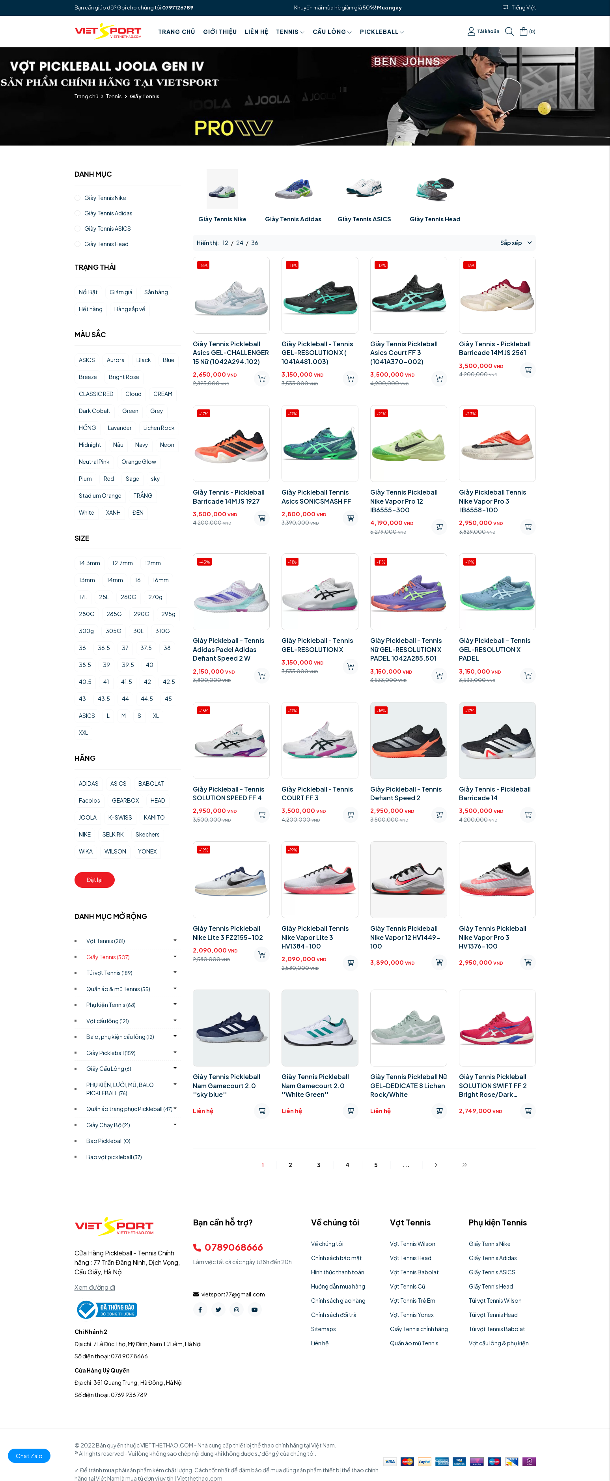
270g (155, 596)
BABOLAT (151, 783)
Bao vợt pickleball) (114, 1156)
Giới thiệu (220, 31)
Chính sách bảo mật (336, 1257)
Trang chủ (176, 31)
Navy (141, 444)
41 (106, 681)
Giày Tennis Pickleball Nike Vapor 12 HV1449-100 (405, 937)
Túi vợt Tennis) (109, 972)
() (527, 31)
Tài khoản (483, 31)
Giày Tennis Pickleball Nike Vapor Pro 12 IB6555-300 (404, 501)
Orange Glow (138, 461)
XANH (113, 512)
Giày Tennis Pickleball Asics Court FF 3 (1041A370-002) (404, 353)
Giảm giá (121, 291)
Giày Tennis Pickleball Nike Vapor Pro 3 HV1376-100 (492, 937)
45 (168, 698)
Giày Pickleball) (111, 1052)
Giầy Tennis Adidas (493, 1257)
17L (83, 596)
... (406, 1164)
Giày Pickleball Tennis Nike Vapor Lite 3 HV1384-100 (315, 937)
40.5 (85, 681)
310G (162, 630)
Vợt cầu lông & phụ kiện (499, 1343)
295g (168, 613)
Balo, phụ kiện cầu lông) (120, 1036)
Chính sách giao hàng (338, 1300)
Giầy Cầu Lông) (109, 1068)
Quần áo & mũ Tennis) (118, 988)
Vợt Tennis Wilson (412, 1243)
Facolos (89, 800)
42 (147, 681)
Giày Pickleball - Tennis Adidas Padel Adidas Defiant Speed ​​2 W (229, 649)
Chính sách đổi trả (333, 1314)
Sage (132, 478)
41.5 (126, 681)
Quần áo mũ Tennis (414, 1343)
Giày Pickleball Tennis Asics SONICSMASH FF (316, 496)
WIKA (86, 851)
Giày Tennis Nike (222, 218)
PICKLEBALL (382, 31)
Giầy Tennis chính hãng (419, 1328)
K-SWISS (120, 817)
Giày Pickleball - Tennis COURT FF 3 (317, 793)
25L (104, 596)
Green (130, 410)
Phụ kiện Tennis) (111, 1004)
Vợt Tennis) (105, 940)
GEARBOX (125, 800)
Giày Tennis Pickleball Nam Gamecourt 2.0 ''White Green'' (315, 1085)
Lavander (120, 427)
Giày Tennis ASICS (364, 218)
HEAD (158, 800)
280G (87, 613)
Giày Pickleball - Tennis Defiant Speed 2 (406, 793)
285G (114, 613)
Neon (167, 444)
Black (143, 359)
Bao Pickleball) (108, 1140)
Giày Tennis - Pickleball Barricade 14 (495, 793)
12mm (153, 562)
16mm (161, 579)
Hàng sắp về (130, 308)
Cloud (133, 393)
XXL (83, 732)
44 (125, 698)
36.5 (104, 647)
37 (125, 647)
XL (156, 715)
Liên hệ (256, 31)
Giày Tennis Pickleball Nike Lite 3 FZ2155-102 (228, 932)
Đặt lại (95, 879)
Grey (156, 410)
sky (155, 478)
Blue (168, 359)
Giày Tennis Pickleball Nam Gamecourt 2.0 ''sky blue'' (226, 1085)
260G (128, 596)
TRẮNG (143, 495)
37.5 (146, 647)
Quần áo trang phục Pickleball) (129, 1108)
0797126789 (177, 7)
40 (149, 664)
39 (106, 664)
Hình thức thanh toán (337, 1272)
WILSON (115, 851)
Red (109, 478)
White (86, 512)
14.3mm (89, 562)
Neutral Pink (94, 461)
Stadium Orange (100, 495)
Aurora (116, 359)
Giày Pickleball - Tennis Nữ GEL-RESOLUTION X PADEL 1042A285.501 (406, 649)
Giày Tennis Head (435, 218)
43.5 (104, 698)
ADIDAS (89, 783)
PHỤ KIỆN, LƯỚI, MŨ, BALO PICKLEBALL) (120, 1088)
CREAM (162, 393)
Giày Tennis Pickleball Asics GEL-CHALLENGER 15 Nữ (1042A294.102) (231, 353)
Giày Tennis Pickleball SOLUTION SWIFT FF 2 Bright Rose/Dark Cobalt (493, 1085)
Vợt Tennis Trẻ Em (412, 1300)
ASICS (87, 359)
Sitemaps (323, 1328)
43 (82, 698)
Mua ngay (389, 7)
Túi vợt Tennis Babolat (497, 1328)
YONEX (147, 851)
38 (167, 647)
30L (138, 630)
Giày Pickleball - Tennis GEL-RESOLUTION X (317, 644)
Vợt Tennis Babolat (414, 1272)
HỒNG (87, 427)
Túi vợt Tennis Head (493, 1314)
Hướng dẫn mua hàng (338, 1286)
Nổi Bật (88, 291)
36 (82, 647)
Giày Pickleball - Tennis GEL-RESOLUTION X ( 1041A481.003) (317, 353)
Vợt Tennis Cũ (407, 1286)
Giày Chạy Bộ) (108, 1124)
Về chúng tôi (327, 1243)
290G (141, 613)
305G (113, 630)
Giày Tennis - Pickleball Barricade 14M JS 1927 (229, 496)
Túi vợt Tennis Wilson (495, 1300)
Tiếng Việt (524, 7)
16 (138, 579)
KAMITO (154, 817)
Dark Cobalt (94, 410)
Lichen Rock (159, 427)
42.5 (169, 681)
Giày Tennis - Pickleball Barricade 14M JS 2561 (495, 348)
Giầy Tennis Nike (490, 1243)
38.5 (85, 664)
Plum (85, 478)
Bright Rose (124, 376)
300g (86, 630)
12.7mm (122, 562)
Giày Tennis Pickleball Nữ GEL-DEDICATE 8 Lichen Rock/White (408, 1085)
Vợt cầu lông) (107, 1020)
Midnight (90, 444)
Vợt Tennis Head (410, 1257)
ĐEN (138, 512)
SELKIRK (113, 834)
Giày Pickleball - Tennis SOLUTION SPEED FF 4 (229, 793)
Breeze (88, 376)
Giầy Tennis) (108, 956)
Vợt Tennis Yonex (412, 1314)
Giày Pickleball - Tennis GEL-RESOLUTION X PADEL (495, 649)
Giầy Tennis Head (491, 1286)
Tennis (290, 31)
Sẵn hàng (156, 291)
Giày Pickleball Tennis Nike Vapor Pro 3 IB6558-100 (492, 501)
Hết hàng (91, 308)
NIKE (85, 834)
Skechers (148, 834)
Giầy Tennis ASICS (492, 1272)
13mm (87, 579)
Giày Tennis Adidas (293, 218)
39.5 (128, 664)
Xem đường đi (95, 1287)
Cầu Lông (332, 31)
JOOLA (88, 817)
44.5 (147, 698)
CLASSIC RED (96, 393)
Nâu (118, 444)
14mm (115, 579)
